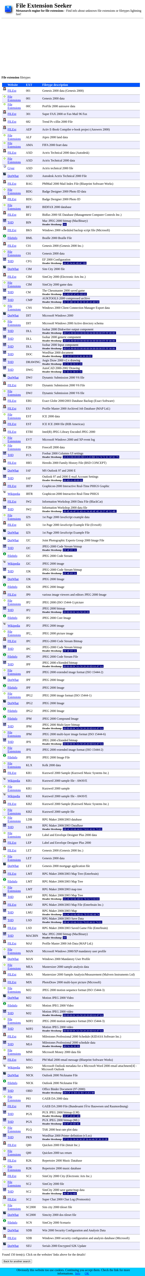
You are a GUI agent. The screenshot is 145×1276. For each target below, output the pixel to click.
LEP (28, 835)
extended (62, 672)
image (60, 563)
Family (63, 462)
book (77, 129)
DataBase (77, 825)
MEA (29, 966)
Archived (72, 408)
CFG (29, 261)
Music (88, 773)
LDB (29, 819)
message (73, 1059)
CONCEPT (98, 462)
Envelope (60, 835)
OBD (29, 1090)
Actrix (46, 152)
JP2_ (29, 633)
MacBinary (80, 220)
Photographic (57, 540)
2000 (56, 90)
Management (83, 214)
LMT (29, 873)
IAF (28, 470)
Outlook (52, 470)
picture (79, 602)
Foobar (46, 453)
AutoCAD (48, 368)
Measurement (93, 974)
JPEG (51, 220)
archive (85, 298)
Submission (61, 377)
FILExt (12, 90)
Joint (45, 540)
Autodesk (82, 152)
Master (55, 408)
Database (68, 214)
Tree (80, 873)
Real (79, 486)
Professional (63, 1036)
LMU (29, 904)
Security (60, 1230)
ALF (28, 137)
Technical (56, 152)
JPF (28, 664)
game (63, 284)
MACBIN (32, 935)
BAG (29, 183)
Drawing (74, 368)
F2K (28, 447)
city (50, 1207)
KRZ (29, 804)
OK (87, 1273)
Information (49, 501)
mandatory (85, 951)
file (71, 168)
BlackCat (96, 501)
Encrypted (64, 1245)
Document (66, 1089)
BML (29, 238)
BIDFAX (47, 207)
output (75, 329)
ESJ (28, 408)
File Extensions (14, 98)
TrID (10, 222)
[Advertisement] (62, 46)
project (85, 129)
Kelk (45, 765)
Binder (55, 1089)
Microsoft (103, 230)
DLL (29, 331)
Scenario (65, 1222)
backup (78, 230)
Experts (70, 540)
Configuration (61, 259)
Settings (93, 476)
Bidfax (46, 214)
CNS (29, 307)
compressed (73, 298)
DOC (29, 354)
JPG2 (29, 695)
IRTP (29, 486)
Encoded (75, 431)
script (87, 230)
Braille (46, 238)
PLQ (29, 1129)
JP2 (28, 602)
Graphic (105, 486)
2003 (68, 400)
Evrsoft (95, 524)
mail (74, 476)
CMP (29, 300)
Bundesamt (76, 1106)
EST (28, 416)
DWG (29, 369)
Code (60, 546)
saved (74, 290)
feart (59, 145)
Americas (77, 424)
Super (45, 114)
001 (28, 90)
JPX (28, 742)
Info (77, 1273)
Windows (48, 230)
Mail (75, 114)
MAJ (29, 943)
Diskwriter (64, 329)
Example (78, 524)
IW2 (28, 501)
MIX (29, 982)
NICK (29, 1075)
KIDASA (97, 1036)
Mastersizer (49, 966)
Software (98, 183)
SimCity (47, 276)
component (86, 329)
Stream (68, 546)
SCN (29, 1222)
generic (62, 337)
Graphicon (48, 486)
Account (83, 476)
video (69, 1011)
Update (81, 1245)
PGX (29, 1114)
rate (64, 1129)
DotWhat (13, 176)
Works (108, 183)
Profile (46, 408)
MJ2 (28, 990)
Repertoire (48, 1160)
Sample (65, 773)
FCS (28, 455)
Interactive (69, 486)
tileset (63, 1207)
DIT (28, 315)
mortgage (65, 866)
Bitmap (77, 641)
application (78, 866)
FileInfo (12, 238)
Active (78, 323)
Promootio (82, 1199)
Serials (46, 1245)
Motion (46, 997)
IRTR (29, 493)
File (70, 121)
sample (65, 780)
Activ (45, 129)
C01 (28, 245)
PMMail (47, 183)
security (66, 1238)
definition (76, 1135)
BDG (29, 191)
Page (49, 517)
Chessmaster (55, 290)
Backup (88, 400)
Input (61, 344)
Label (45, 835)
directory (88, 323)
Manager (89, 307)
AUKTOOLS (50, 298)
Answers (96, 129)
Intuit (70, 1145)
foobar (46, 329)
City (50, 269)
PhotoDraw (49, 982)
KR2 (29, 796)
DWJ (29, 377)
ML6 (29, 1036)
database (66, 207)
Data (80, 501)
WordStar (48, 352)
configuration (80, 1238)
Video (70, 997)
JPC (28, 641)
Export (100, 307)
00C (28, 106)
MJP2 (29, 1021)
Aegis (45, 360)
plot (69, 1129)
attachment (124, 1065)
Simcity (47, 1214)
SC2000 (31, 1207)
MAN (29, 951)
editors (79, 594)
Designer (56, 191)
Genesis (47, 90)
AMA (29, 145)
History (73, 462)
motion (61, 990)
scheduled (67, 230)
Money (59, 1052)
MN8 (29, 1052)
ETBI (29, 431)
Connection (76, 307)
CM (28, 292)
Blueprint (86, 183)
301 (28, 114)
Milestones (48, 1036)
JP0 (28, 594)
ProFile (46, 106)
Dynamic (47, 377)
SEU (29, 1245)
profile (102, 951)
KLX (29, 765)
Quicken (47, 1145)
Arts (76, 276)
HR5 (29, 462)
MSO (29, 1067)
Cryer (11, 168)
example (78, 517)
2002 (65, 368)
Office (46, 1089)
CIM (29, 269)
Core (60, 617)
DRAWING (33, 362)
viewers (65, 594)
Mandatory (68, 959)
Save (74, 918)
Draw (53, 360)
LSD (29, 920)
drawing (75, 360)
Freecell (47, 447)
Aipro (45, 137)
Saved (75, 928)
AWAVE (82, 780)
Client (65, 307)
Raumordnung (118, 1106)
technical (56, 168)
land (59, 137)
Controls (110, 214)
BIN (28, 222)
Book (55, 129)
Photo (72, 191)
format (81, 672)
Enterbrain (91, 873)
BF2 (28, 207)
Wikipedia (14, 493)
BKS (29, 230)
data (62, 90)
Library (64, 431)
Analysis (79, 974)
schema (98, 323)
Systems (97, 773)
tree (79, 889)
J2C (28, 540)
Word (99, 1065)
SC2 (28, 1176)
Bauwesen (97, 1106)
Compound (63, 718)
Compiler (65, 129)
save (62, 1189)
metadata (71, 1065)
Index (69, 183)
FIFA (45, 145)
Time (86, 486)
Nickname (66, 1075)
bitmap (67, 220)
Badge (46, 191)
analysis (78, 966)
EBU (29, 400)
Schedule (84, 1036)
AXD (29, 152)
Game (83, 928)
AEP (28, 129)
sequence (71, 990)
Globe (53, 400)
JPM (28, 718)
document (67, 352)
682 (28, 121)
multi (60, 734)
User (78, 959)
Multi (60, 724)
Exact (45, 400)
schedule (84, 1042)
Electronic (67, 276)
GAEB (46, 1098)
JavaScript (66, 517)
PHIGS (94, 486)
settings (78, 453)
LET (28, 850)
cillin (57, 121)
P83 (28, 1098)
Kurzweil (48, 773)
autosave (64, 106)
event (87, 439)
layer (68, 724)
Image (95, 540)
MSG (29, 1059)
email (64, 1059)
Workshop (64, 501)
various (46, 594)
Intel (45, 431)
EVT (29, 439)
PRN (29, 1137)
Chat (53, 1199)
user (94, 951)
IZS (28, 517)
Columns (63, 453)
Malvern (108, 974)
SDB (29, 1230)
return (68, 1152)
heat (58, 1129)
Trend (45, 121)
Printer (65, 1135)
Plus (81, 835)
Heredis (47, 462)
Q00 (28, 1145)
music (66, 1168)
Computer (98, 214)
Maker (53, 819)
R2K (29, 1160)
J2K (28, 571)
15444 (67, 602)
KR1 (29, 773)
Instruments (121, 974)
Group (80, 540)
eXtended (62, 662)
